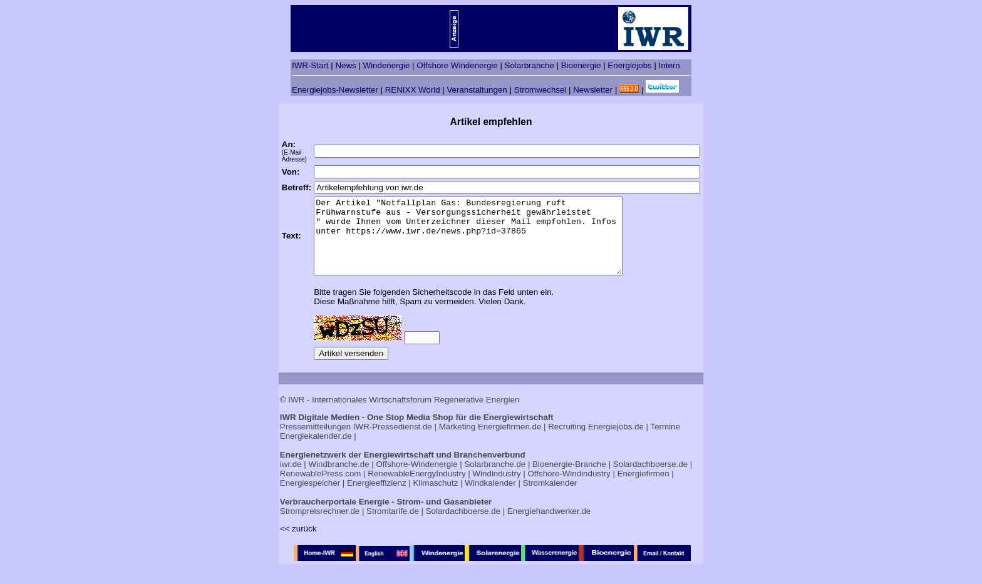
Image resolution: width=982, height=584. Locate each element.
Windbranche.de (339, 479)
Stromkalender (550, 498)
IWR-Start (310, 65)
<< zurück (298, 543)
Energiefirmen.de (510, 441)
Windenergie (386, 65)
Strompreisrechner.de (319, 526)
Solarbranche (529, 65)
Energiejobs (629, 65)
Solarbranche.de (494, 479)
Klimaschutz (435, 498)
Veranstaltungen (477, 90)
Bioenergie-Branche (569, 479)
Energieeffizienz (376, 498)
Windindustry (497, 488)
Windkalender (490, 498)
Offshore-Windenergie (416, 479)
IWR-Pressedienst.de (392, 441)
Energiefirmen (643, 488)
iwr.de (291, 479)
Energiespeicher (310, 498)
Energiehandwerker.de (549, 526)
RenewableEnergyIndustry (416, 488)
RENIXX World (412, 90)
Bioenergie (581, 65)
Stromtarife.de (392, 526)
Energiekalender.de (316, 451)
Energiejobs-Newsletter (335, 90)
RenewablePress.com (320, 488)
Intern (669, 65)
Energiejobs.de (616, 441)
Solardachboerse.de (650, 479)
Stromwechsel (540, 90)
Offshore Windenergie (456, 65)
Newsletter (592, 90)
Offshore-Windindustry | (571, 488)
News (345, 65)
